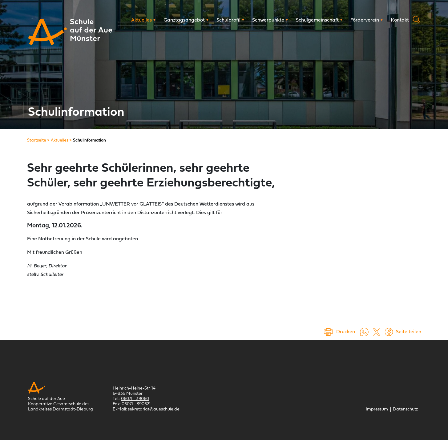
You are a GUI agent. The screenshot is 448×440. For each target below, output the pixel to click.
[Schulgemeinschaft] (319, 20)
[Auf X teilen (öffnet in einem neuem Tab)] (376, 332)
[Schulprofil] (230, 20)
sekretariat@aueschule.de (154, 409)
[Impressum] (376, 409)
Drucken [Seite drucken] (345, 332)
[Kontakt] (400, 20)
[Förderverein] (366, 20)
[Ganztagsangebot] (185, 20)
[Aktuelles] (143, 20)
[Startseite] (36, 140)
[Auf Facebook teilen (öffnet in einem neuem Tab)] (389, 332)
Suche (416, 19)
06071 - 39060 (135, 399)
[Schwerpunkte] (270, 20)
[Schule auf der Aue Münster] (47, 32)
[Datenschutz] (405, 409)
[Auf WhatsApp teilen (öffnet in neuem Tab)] (364, 332)
